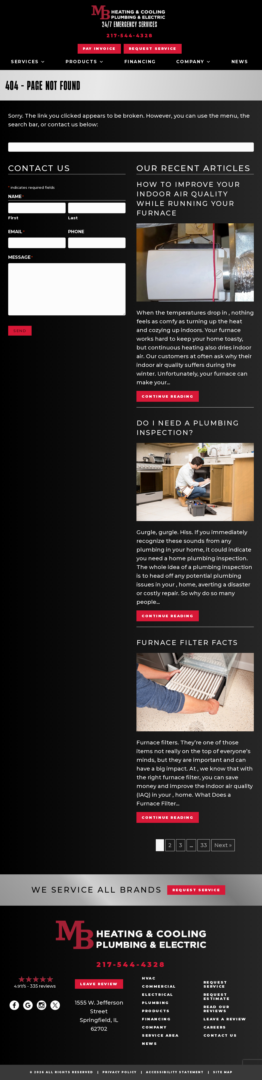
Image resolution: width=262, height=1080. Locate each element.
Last (73, 217)
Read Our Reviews (216, 1009)
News (239, 61)
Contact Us (220, 1035)
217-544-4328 (129, 35)
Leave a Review (224, 1019)
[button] (153, 49)
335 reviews (43, 986)
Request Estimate (216, 997)
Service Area (160, 1035)
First (13, 217)
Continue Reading (168, 396)
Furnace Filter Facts (187, 642)
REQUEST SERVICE (196, 890)
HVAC (149, 978)
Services (28, 61)
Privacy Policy (119, 1072)
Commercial (159, 986)
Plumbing (155, 1003)
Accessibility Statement (175, 1072)
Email (16, 232)
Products (85, 61)
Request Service (215, 984)
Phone (76, 231)
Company (193, 61)
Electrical (157, 995)
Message (20, 257)
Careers (214, 1027)
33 (203, 845)
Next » (223, 845)
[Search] (131, 147)
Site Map (223, 1072)
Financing (140, 61)
